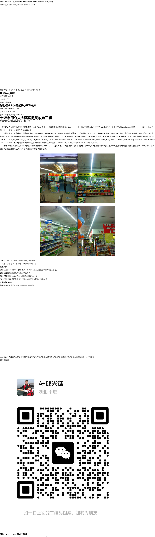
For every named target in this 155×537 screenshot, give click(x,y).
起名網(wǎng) (5, 285)
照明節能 (61, 140)
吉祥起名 (14, 285)
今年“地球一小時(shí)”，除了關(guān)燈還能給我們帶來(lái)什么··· (33, 270)
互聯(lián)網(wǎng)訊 (26, 285)
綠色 (81, 146)
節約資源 (145, 146)
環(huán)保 (89, 146)
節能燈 (105, 133)
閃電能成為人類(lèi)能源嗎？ (19, 273)
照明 (37, 149)
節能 (82, 133)
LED (1, 143)
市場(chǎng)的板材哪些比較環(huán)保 (22, 276)
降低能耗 (136, 146)
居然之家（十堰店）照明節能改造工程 (21, 264)
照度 (96, 136)
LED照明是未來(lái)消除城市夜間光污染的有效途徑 (27, 279)
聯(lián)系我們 (29, 5)
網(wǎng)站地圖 (6, 5)
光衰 (54, 136)
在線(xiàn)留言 (18, 5)
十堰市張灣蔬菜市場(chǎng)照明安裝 (21, 261)
